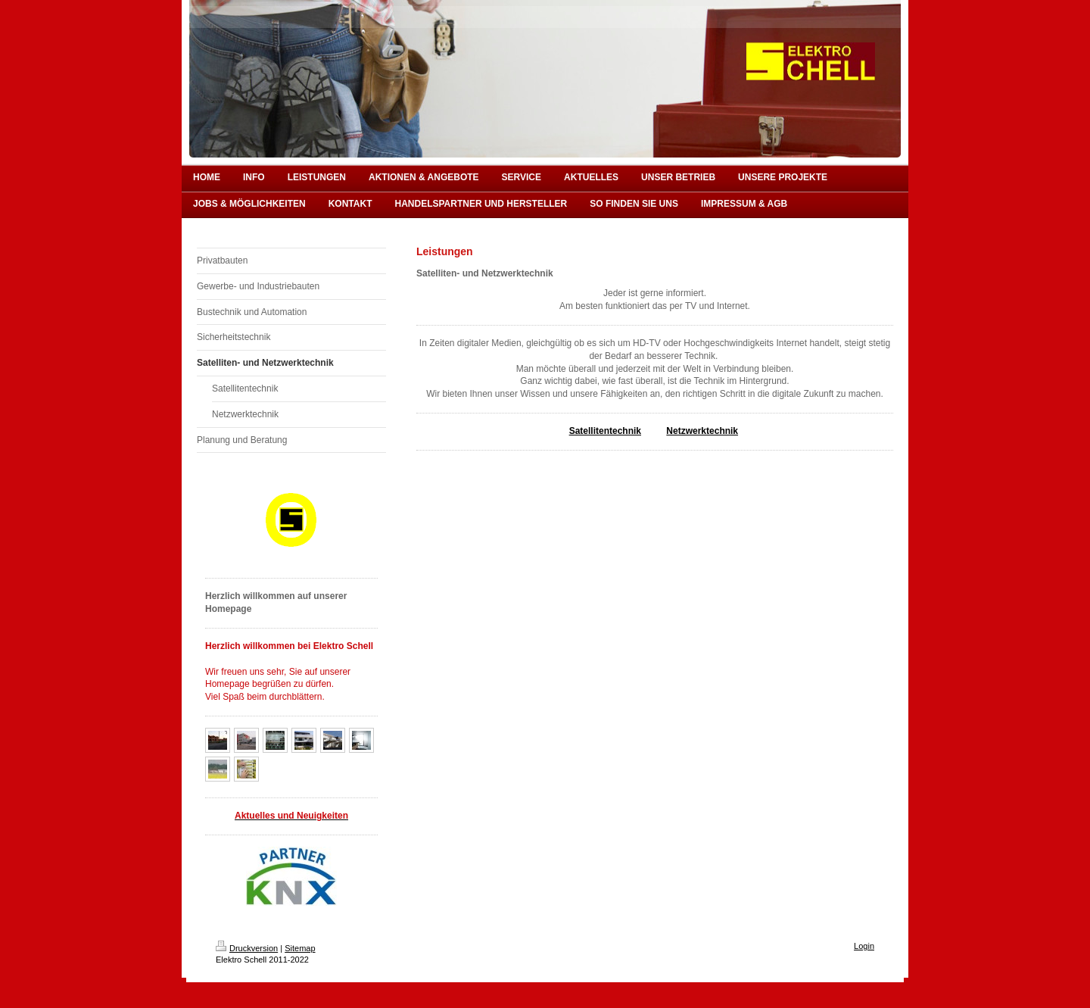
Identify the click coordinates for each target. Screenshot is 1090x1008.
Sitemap (300, 948)
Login (864, 945)
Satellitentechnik (605, 431)
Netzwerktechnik (702, 431)
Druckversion (247, 948)
